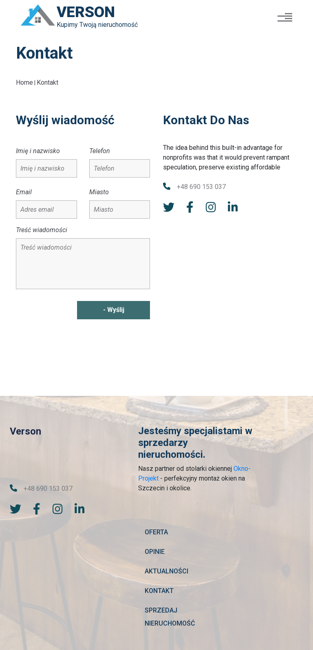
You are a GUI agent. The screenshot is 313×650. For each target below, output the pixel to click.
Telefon (99, 153)
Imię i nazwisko (38, 153)
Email (24, 194)
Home (24, 84)
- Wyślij (112, 312)
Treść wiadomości (41, 232)
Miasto (99, 194)
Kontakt (47, 84)
